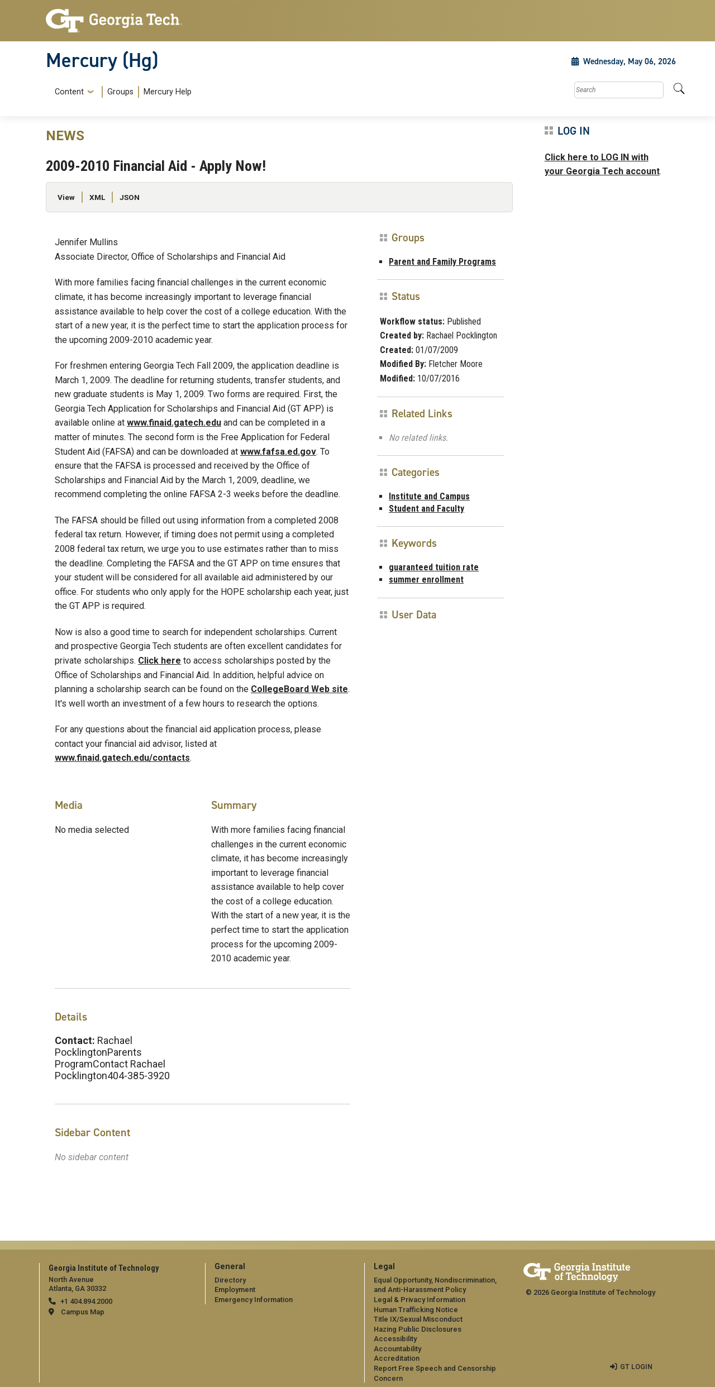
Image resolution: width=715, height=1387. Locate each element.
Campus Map (82, 1312)
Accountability (397, 1349)
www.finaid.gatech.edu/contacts (122, 757)
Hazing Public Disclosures (417, 1329)
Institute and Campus (429, 496)
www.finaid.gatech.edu (174, 422)
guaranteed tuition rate (434, 567)
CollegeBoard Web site (299, 689)
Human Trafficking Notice (416, 1309)
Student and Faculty (426, 508)
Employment (234, 1289)
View (66, 197)
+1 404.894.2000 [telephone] (86, 1301)
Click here (159, 660)
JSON (130, 197)
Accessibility (395, 1338)
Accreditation (397, 1358)
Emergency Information (253, 1299)
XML (97, 197)
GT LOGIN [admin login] (636, 1366)
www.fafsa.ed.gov (278, 451)
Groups (120, 92)
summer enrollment (426, 579)
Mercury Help (168, 92)
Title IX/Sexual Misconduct (418, 1319)
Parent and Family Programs (442, 261)
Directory (230, 1280)
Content (69, 92)
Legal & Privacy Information (419, 1299)
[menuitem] (121, 92)
